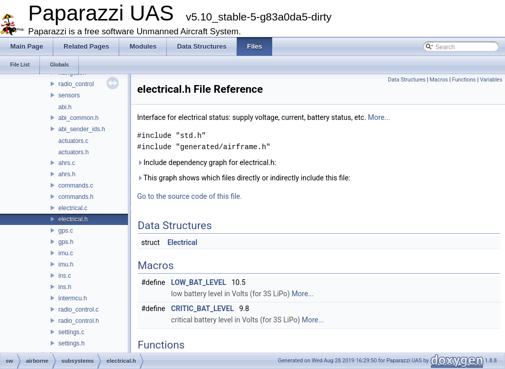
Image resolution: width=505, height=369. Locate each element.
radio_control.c (78, 309)
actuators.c (73, 141)
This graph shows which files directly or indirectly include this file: (243, 178)
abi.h (65, 107)
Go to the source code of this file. (189, 196)
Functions (464, 79)
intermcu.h (72, 298)
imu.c (65, 253)
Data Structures (407, 79)
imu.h (65, 264)
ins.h (64, 287)
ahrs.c (66, 163)
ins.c (64, 275)
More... (379, 117)
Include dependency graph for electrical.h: (206, 162)
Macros (439, 79)
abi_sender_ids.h (81, 129)
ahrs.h (66, 174)
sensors (69, 95)
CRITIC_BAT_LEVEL (202, 308)
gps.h (65, 241)
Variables (491, 79)
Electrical (182, 242)
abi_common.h (78, 117)
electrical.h (72, 219)
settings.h (71, 343)
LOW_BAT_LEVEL (198, 282)
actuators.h (73, 152)
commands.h (76, 196)
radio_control (76, 84)
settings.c (71, 332)
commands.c (75, 185)
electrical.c (72, 208)
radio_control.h (78, 320)
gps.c (65, 230)
